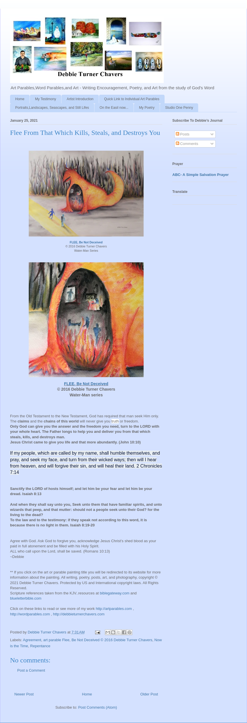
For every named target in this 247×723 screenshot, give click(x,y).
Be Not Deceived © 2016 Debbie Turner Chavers (112, 640)
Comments (187, 144)
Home (19, 99)
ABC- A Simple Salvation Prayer (200, 174)
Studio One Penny (179, 108)
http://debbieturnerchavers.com (79, 614)
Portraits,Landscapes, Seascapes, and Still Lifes (52, 108)
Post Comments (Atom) (97, 707)
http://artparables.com (114, 608)
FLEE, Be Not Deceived (86, 242)
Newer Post (24, 694)
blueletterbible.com (25, 598)
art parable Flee (56, 640)
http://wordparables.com (30, 614)
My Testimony (45, 99)
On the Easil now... (114, 108)
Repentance (40, 646)
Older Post (149, 694)
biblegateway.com (114, 593)
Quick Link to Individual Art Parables (131, 99)
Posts (183, 134)
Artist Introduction (80, 99)
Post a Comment (31, 670)
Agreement (32, 640)
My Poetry (147, 108)
